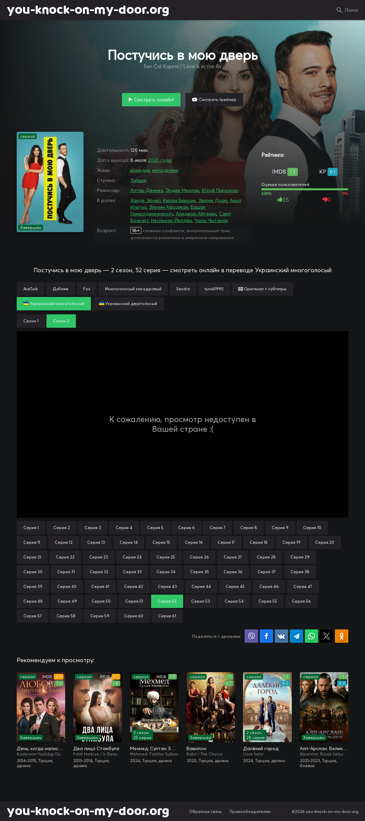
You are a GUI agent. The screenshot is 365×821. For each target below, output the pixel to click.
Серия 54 (234, 601)
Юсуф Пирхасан (220, 190)
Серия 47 (302, 586)
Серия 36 (233, 571)
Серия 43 (167, 586)
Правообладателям (250, 811)
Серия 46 (269, 586)
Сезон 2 (61, 320)
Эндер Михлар (182, 190)
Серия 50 (101, 601)
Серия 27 (233, 556)
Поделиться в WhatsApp (311, 636)
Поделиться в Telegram (296, 636)
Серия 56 (301, 601)
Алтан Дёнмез (146, 190)
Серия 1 (31, 527)
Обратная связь (205, 811)
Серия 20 (324, 542)
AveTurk (30, 288)
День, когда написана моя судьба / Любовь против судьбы (41, 748)
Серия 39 (32, 586)
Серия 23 (98, 556)
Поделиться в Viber (251, 636)
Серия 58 (66, 615)
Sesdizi (183, 288)
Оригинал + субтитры (262, 288)
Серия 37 (266, 571)
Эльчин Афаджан (168, 207)
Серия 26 (199, 556)
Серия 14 (129, 542)
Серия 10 (312, 527)
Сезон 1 (30, 320)
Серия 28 (266, 556)
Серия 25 (165, 556)
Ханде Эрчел (145, 200)
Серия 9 (280, 527)
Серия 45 (235, 586)
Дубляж (60, 288)
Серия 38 (300, 571)
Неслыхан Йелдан (171, 220)
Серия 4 (124, 527)
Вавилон (196, 748)
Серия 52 (167, 601)
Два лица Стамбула (96, 748)
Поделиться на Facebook (266, 636)
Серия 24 (132, 556)
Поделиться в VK (281, 636)
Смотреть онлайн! (154, 99)
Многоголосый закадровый (133, 288)
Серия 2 (61, 527)
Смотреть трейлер (217, 99)
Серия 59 (99, 615)
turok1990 (214, 288)
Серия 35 (199, 571)
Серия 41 (100, 586)
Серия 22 (65, 556)
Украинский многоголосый (53, 303)
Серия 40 (67, 586)
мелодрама (165, 170)
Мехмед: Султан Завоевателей (154, 748)
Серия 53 (200, 601)
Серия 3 (93, 527)
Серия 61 (167, 615)
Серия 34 (165, 571)
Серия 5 (155, 527)
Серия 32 (99, 571)
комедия (140, 170)
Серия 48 (33, 601)
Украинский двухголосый (128, 303)
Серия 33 (132, 571)
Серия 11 (31, 542)
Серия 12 (64, 542)
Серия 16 (194, 542)
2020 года (159, 160)
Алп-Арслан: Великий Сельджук (324, 748)
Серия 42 (133, 586)
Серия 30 (32, 571)
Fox (86, 288)
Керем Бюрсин (179, 200)
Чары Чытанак (211, 220)
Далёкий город (260, 748)
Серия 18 (259, 542)
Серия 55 (267, 601)
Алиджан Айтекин (196, 214)
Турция (138, 180)
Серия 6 (186, 527)
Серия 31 (66, 571)
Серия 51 (134, 601)
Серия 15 (161, 542)
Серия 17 (226, 542)
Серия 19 (291, 542)
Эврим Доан (212, 200)
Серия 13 (96, 542)
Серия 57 (32, 615)
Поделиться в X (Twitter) (326, 636)
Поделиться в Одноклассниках (341, 636)
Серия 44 (201, 586)
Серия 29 (300, 556)
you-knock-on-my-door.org (88, 10)
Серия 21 (32, 556)
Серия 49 (67, 601)
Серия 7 (218, 527)
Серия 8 (248, 527)
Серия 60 (133, 615)
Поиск (351, 10)
